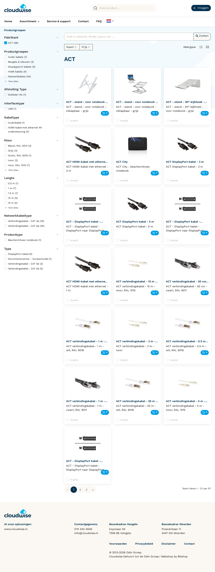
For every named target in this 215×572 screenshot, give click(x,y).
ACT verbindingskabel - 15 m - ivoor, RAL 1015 (136, 283)
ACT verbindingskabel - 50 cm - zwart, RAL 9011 (187, 283)
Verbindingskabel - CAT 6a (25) (24, 225)
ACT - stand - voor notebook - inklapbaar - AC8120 (86, 103)
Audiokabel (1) (14, 122)
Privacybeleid (144, 543)
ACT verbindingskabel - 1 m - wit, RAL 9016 (85, 343)
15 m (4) (10, 202)
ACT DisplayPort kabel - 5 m (135, 221)
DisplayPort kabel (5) (18, 253)
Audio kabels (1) (15, 56)
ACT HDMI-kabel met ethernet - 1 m (87, 283)
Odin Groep (151, 556)
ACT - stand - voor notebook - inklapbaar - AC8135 (136, 103)
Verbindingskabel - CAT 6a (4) (23, 268)
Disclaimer (168, 543)
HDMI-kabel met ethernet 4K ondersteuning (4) (23, 129)
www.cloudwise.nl (16, 529)
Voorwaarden (118, 543)
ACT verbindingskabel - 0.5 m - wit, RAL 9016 (187, 343)
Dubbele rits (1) (15, 94)
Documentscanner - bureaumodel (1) (28, 258)
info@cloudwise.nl (86, 533)
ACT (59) (11, 42)
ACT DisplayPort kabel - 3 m (185, 161)
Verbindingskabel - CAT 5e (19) (24, 221)
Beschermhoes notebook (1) (22, 240)
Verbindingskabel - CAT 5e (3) (23, 263)
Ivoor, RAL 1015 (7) (17, 165)
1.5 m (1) (11, 193)
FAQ (99, 21)
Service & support (59, 21)
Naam (71, 47)
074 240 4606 (83, 529)
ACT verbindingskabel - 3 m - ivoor (135, 343)
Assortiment (28, 21)
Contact (83, 21)
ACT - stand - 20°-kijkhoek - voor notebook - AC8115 (185, 103)
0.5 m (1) (11, 183)
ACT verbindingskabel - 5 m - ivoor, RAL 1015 (185, 403)
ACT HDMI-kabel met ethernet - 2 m (87, 163)
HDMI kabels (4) (15, 71)
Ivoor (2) (11, 160)
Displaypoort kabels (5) (19, 66)
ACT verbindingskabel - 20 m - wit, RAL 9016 (136, 403)
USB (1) (10, 108)
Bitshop (183, 556)
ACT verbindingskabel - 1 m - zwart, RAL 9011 (85, 403)
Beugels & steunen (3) (19, 61)
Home (8, 21)
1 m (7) (10, 188)
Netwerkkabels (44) (17, 76)
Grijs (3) (10, 150)
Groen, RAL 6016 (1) (17, 155)
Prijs (86, 47)
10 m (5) (11, 197)
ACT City (122, 161)
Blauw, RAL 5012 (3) (17, 145)
